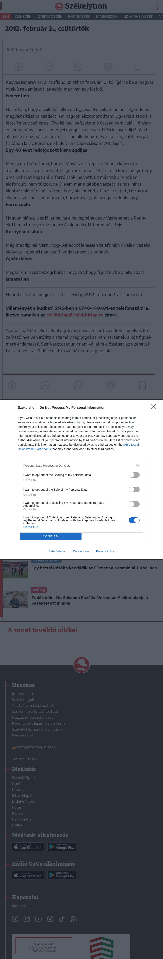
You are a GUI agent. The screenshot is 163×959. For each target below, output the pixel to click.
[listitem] (81, 465)
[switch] (134, 475)
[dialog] (81, 479)
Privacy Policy (105, 551)
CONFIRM (51, 536)
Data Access (81, 551)
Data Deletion (57, 551)
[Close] (155, 408)
